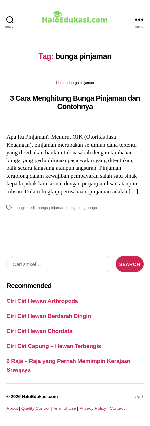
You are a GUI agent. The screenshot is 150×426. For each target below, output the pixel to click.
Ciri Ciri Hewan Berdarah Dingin (48, 316)
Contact (117, 408)
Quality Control (35, 408)
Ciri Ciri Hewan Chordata (39, 331)
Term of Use (64, 408)
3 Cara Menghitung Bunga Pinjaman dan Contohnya (75, 102)
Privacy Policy (92, 408)
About (12, 408)
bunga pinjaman (51, 207)
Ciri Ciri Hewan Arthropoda (42, 301)
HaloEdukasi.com (40, 396)
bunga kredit (25, 207)
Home (60, 83)
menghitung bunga (81, 207)
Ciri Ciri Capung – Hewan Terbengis (53, 346)
